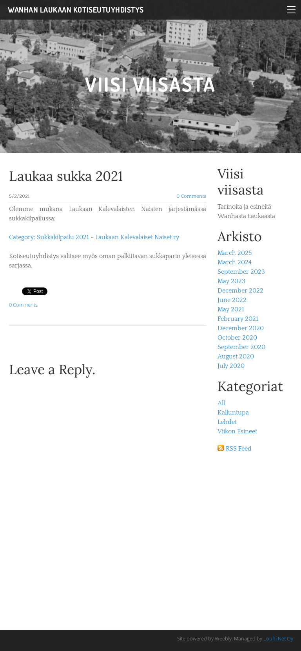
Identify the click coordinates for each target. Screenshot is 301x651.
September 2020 (241, 347)
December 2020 (241, 328)
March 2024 (235, 262)
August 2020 (236, 356)
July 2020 (231, 365)
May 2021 (231, 309)
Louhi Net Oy (278, 638)
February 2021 (238, 318)
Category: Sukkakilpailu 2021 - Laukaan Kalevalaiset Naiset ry (94, 237)
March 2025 (235, 252)
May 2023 (231, 281)
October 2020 (237, 337)
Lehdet (227, 422)
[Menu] (291, 10)
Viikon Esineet (237, 431)
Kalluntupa (233, 412)
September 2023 (241, 271)
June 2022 (232, 300)
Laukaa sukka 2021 (66, 175)
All (221, 403)
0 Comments (191, 196)
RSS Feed (239, 448)
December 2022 (240, 290)
